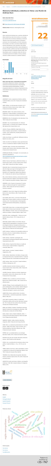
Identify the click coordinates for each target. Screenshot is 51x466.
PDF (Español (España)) (37, 45)
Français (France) (6, 403)
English (4, 397)
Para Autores (5, 450)
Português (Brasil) (7, 399)
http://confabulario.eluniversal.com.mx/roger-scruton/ (15, 156)
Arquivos (8, 6)
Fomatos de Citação (36, 69)
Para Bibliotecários (6, 452)
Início (4, 6)
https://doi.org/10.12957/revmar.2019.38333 (15, 24)
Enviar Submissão (7, 379)
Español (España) (6, 401)
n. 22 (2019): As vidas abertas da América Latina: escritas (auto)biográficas (26, 6)
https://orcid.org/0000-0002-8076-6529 (9, 20)
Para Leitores (5, 448)
